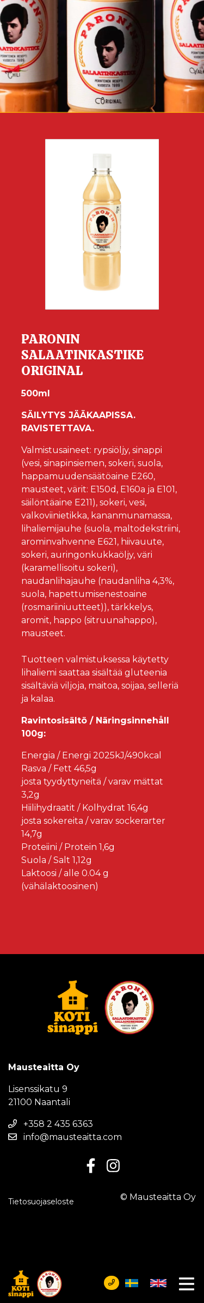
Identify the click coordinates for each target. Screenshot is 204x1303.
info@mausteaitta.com (65, 1137)
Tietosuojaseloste (41, 1202)
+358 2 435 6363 (50, 1124)
